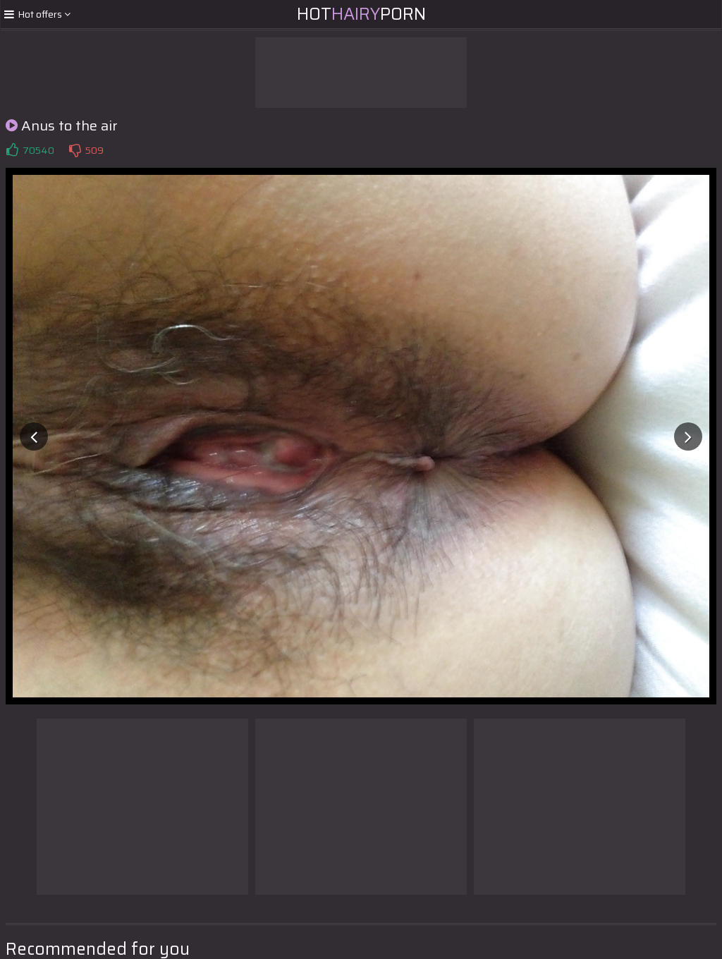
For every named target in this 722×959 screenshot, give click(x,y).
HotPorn (361, 14)
